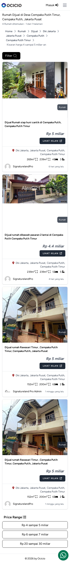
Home (9, 31)
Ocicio (41, 558)
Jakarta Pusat (13, 35)
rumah (62, 107)
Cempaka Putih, (56, 150)
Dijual (34, 31)
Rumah (22, 31)
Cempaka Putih (35, 35)
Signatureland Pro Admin (23, 391)
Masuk (52, 5)
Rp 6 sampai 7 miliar (35, 534)
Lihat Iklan (52, 141)
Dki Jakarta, (22, 150)
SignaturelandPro (19, 167)
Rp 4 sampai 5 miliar (35, 525)
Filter (11, 56)
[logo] (11, 5)
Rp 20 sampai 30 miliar (35, 543)
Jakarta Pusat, (38, 150)
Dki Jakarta (49, 31)
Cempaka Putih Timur (18, 40)
